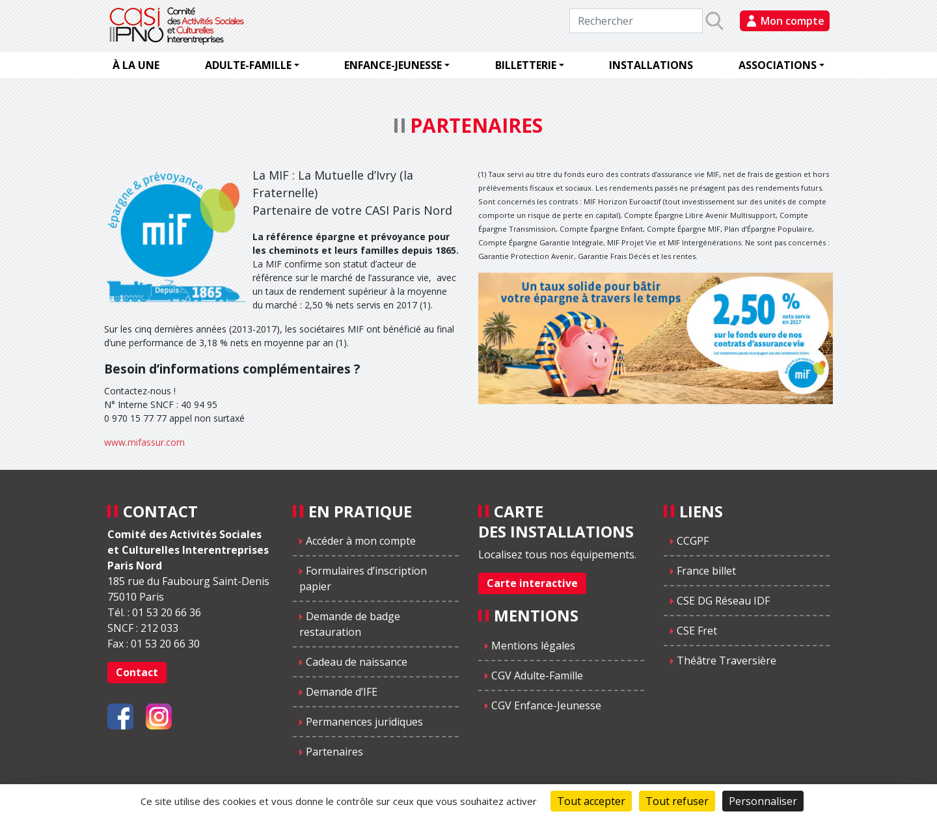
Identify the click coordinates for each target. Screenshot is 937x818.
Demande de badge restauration (349, 624)
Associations (778, 65)
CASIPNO (178, 26)
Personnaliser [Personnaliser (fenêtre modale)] (763, 801)
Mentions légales (533, 645)
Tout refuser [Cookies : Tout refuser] (677, 801)
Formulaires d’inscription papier (363, 578)
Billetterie (525, 65)
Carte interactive (532, 583)
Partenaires (334, 751)
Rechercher (726, 20)
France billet (706, 571)
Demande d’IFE (341, 692)
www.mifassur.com (144, 442)
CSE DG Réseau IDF (723, 600)
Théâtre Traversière (726, 660)
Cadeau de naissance (356, 662)
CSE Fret (697, 630)
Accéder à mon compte (361, 541)
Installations (651, 65)
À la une (136, 65)
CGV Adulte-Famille (537, 675)
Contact (137, 672)
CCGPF (693, 541)
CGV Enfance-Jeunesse (546, 705)
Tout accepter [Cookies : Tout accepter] (591, 801)
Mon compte (792, 21)
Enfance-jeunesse (393, 65)
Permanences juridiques (364, 722)
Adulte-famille (248, 65)
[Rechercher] (636, 20)
